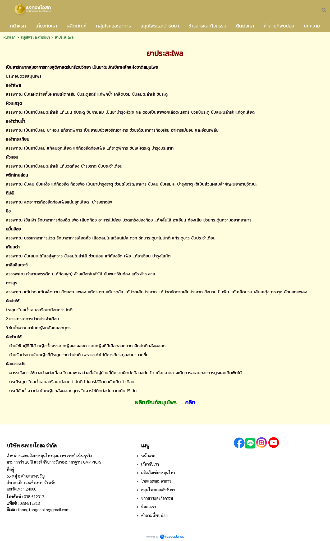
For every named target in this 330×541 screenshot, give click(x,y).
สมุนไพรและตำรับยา (35, 37)
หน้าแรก (9, 37)
